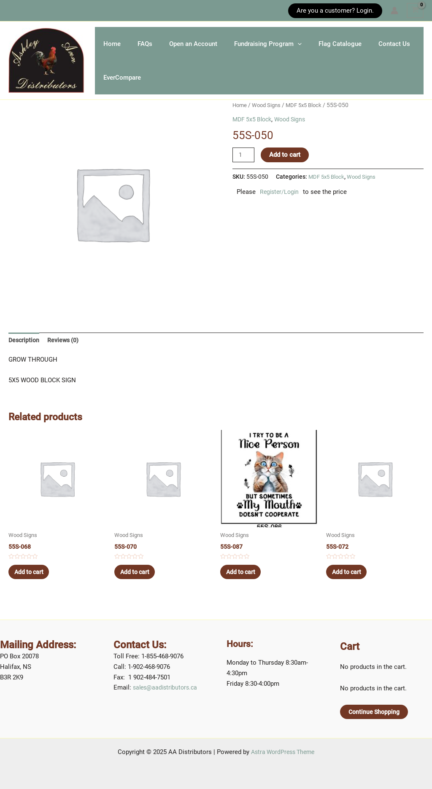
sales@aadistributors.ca (167, 687)
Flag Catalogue (378, 44)
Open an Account (214, 44)
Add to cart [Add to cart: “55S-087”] (244, 585)
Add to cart (286, 165)
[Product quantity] (243, 165)
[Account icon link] (394, 10)
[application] (327, 45)
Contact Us (123, 87)
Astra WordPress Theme (282, 752)
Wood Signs (268, 115)
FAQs (157, 44)
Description (24, 351)
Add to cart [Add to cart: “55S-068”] (32, 585)
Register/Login (280, 203)
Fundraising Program (297, 45)
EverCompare (183, 87)
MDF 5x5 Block (308, 115)
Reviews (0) (65, 351)
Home (116, 44)
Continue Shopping (375, 711)
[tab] (24, 351)
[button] (12, 10)
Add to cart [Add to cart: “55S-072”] (350, 585)
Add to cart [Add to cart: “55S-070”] (138, 585)
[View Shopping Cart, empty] (415, 10)
